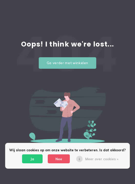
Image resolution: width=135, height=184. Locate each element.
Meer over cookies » (101, 159)
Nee (58, 159)
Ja (32, 159)
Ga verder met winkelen (67, 63)
